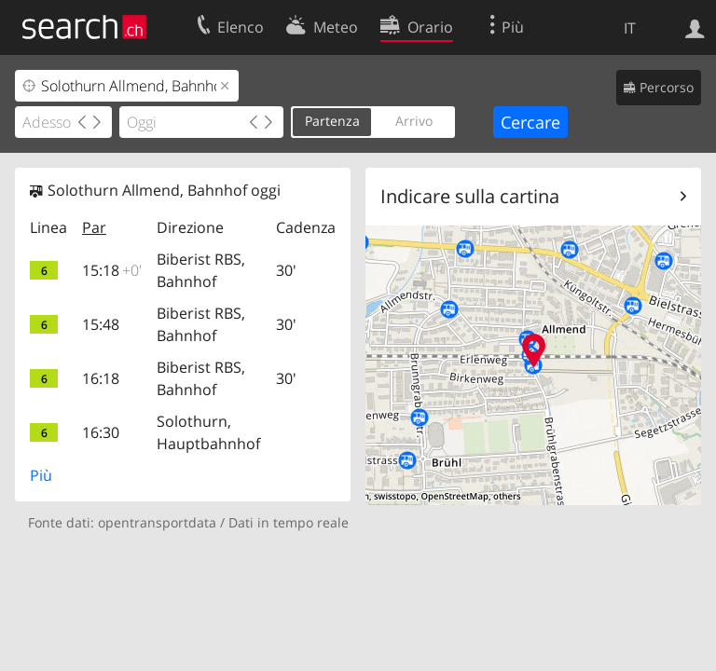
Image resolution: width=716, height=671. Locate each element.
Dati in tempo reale (288, 522)
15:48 (100, 324)
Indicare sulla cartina (469, 196)
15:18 (112, 270)
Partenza (332, 121)
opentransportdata (157, 522)
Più (41, 475)
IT (630, 28)
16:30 (100, 432)
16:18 (100, 378)
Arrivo (414, 121)
